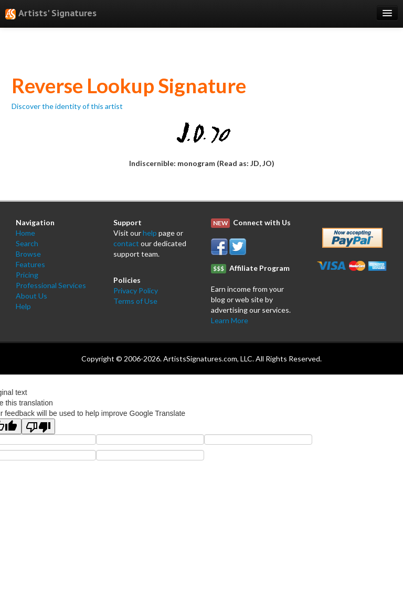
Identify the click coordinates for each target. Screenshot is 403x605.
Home (25, 232)
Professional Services (51, 285)
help (150, 232)
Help (23, 306)
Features (30, 264)
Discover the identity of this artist (67, 106)
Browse (28, 253)
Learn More (229, 320)
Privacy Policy (135, 290)
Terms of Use (135, 300)
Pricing (27, 274)
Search (27, 243)
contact (126, 243)
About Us (31, 295)
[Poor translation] (38, 426)
